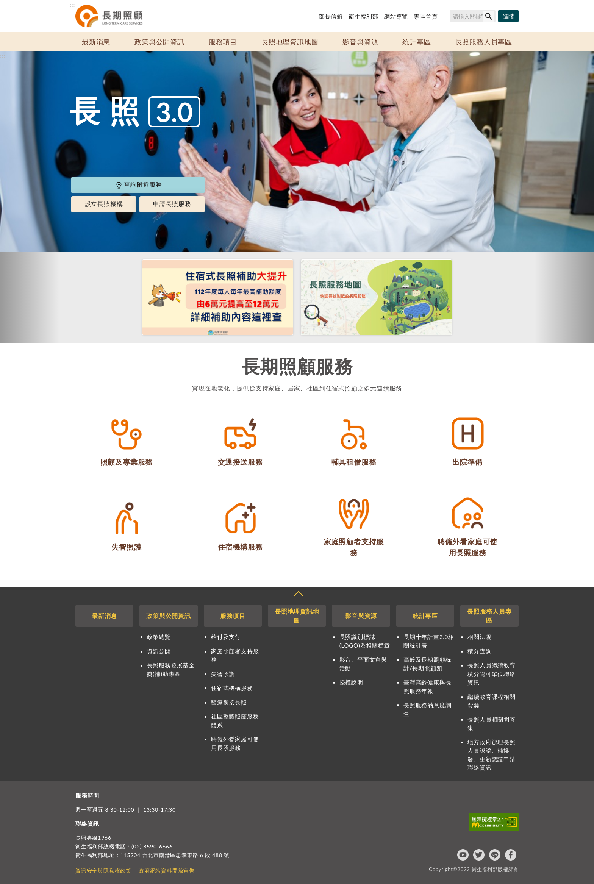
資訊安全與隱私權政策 (103, 870)
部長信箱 (331, 16)
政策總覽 (159, 636)
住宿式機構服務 (232, 687)
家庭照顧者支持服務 (235, 655)
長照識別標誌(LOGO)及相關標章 (364, 641)
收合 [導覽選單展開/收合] (298, 594)
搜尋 (446, 17)
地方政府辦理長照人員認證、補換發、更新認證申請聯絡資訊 (491, 755)
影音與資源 (360, 41)
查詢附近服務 (138, 184)
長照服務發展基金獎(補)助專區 (171, 669)
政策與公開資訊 (159, 41)
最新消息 (96, 41)
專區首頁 (426, 16)
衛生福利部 (363, 16)
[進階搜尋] (508, 16)
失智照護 (223, 673)
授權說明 (351, 682)
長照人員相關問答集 (491, 723)
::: (72, 4)
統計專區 (416, 41)
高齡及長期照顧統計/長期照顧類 (427, 664)
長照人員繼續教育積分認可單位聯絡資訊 (491, 674)
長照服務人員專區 (483, 41)
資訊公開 (159, 651)
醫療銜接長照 (229, 702)
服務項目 (223, 41)
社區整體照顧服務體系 (235, 720)
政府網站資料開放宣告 (167, 870)
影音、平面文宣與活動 (363, 664)
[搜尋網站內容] (473, 16)
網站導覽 (396, 16)
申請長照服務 (172, 203)
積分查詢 (479, 651)
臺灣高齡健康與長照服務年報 (427, 686)
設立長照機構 (104, 203)
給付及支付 (226, 636)
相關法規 (479, 636)
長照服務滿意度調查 (427, 709)
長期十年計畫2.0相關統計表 (428, 641)
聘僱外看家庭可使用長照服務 (235, 743)
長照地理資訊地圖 (289, 41)
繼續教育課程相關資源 (491, 701)
